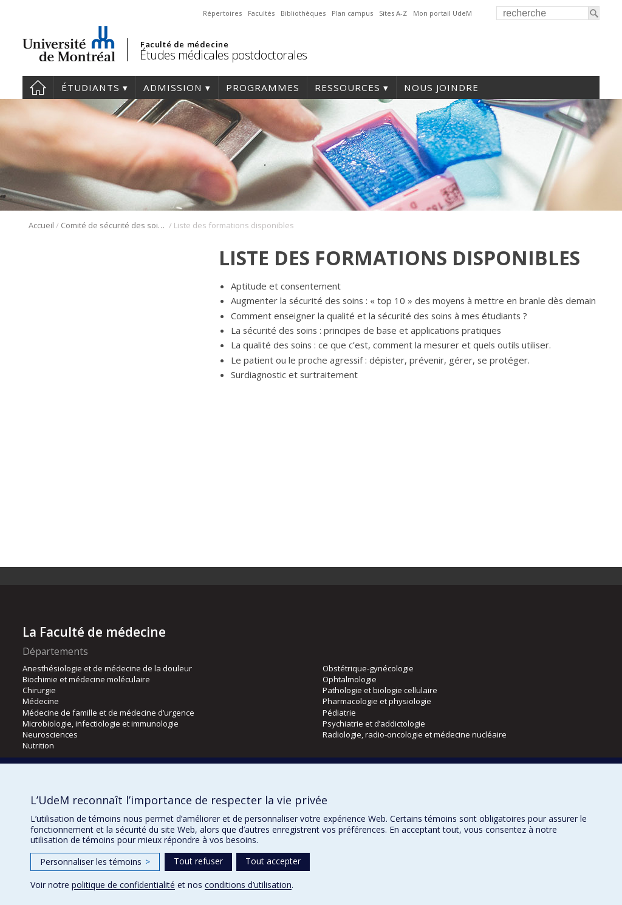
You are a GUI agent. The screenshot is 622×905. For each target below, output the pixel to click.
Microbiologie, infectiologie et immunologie (100, 723)
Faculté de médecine (184, 44)
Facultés (261, 13)
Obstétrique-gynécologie (368, 668)
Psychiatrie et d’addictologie (374, 723)
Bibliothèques (303, 13)
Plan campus (352, 13)
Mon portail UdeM (442, 13)
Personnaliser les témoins (95, 861)
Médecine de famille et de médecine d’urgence (108, 712)
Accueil (38, 87)
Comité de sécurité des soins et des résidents (114, 225)
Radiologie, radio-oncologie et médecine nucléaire (415, 734)
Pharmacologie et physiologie (377, 701)
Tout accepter (273, 861)
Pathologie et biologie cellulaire (380, 690)
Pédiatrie (339, 712)
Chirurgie (39, 690)
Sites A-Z (393, 13)
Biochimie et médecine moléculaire (86, 679)
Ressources (347, 87)
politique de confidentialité (123, 884)
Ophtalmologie (350, 679)
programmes (262, 87)
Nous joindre (441, 87)
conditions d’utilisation (248, 884)
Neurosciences (50, 734)
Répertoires (222, 13)
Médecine (40, 701)
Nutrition (38, 745)
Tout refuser (198, 861)
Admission (172, 87)
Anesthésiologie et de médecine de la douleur (107, 668)
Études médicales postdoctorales (223, 55)
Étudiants (90, 87)
